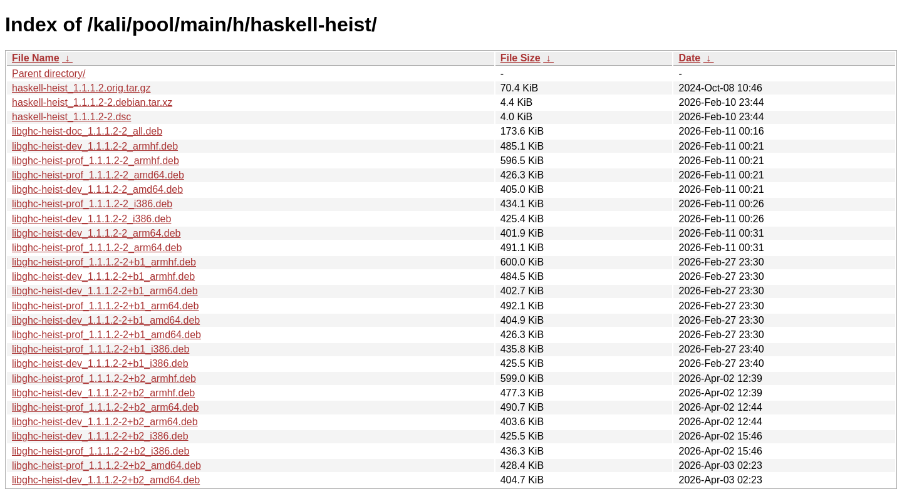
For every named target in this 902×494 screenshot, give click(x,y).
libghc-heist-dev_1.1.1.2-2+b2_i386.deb (100, 436)
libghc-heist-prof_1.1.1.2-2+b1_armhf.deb (104, 262)
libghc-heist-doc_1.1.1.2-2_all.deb (87, 131)
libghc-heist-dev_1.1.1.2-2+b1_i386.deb (100, 363)
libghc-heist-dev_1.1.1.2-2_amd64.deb (97, 189)
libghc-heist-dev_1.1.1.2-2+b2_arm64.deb (105, 421)
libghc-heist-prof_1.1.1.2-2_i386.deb (92, 203)
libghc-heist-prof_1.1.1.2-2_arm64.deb (97, 247)
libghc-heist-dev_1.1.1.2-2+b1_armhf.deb (103, 276)
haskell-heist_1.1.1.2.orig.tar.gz (81, 88)
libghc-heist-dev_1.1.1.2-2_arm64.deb (96, 233)
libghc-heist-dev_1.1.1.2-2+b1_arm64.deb (105, 291)
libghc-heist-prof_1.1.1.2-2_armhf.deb (95, 160)
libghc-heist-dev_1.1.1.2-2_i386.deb (91, 219)
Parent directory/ (48, 73)
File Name (36, 58)
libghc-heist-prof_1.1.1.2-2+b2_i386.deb (100, 451)
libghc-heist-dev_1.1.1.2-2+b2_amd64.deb (106, 480)
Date (689, 58)
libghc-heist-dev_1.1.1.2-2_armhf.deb (95, 146)
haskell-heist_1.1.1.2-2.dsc (71, 116)
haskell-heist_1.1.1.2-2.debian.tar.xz (92, 102)
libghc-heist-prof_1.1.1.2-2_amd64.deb (98, 175)
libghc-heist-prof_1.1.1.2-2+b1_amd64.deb (106, 334)
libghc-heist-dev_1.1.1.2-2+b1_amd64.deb (106, 320)
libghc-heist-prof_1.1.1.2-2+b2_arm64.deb (105, 407)
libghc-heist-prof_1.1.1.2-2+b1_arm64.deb (105, 306)
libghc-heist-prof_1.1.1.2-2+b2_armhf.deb (104, 378)
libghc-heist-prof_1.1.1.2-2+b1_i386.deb (100, 349)
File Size (520, 58)
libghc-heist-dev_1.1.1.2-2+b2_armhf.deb (103, 393)
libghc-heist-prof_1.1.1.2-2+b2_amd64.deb (106, 465)
